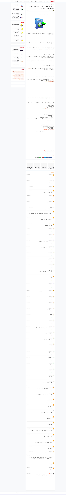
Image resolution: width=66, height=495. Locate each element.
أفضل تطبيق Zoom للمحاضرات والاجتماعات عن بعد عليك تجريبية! (44, 168)
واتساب (19, 72)
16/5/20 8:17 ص (30, 207)
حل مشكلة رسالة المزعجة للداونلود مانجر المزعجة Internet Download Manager (16, 9)
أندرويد (22, 72)
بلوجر (22, 76)
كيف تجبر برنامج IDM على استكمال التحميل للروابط (47, 108)
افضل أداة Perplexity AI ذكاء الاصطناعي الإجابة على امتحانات (15, 57)
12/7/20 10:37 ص (31, 186)
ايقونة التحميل (30, 68)
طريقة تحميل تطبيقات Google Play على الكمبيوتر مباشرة (15, 13)
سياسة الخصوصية (22, 492)
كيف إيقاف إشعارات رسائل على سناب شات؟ (16, 32)
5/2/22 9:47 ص (28, 467)
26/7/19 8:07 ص (28, 234)
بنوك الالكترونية (19, 76)
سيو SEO (19, 74)
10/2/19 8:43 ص (28, 201)
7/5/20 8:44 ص (28, 296)
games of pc (50, 191)
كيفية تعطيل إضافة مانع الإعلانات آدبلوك (16, 5)
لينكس (22, 79)
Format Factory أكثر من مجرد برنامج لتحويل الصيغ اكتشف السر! (51, 168)
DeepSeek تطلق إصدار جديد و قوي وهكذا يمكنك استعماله (15, 61)
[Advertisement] (40, 88)
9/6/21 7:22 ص (30, 446)
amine (51, 441)
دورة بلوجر (22, 74)
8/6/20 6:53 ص (28, 308)
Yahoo (19, 79)
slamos (51, 218)
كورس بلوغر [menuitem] (16, 1)
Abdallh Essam (49, 417)
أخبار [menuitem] (44, 1)
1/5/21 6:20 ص (28, 440)
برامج (48, 4)
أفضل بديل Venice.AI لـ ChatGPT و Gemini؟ (16, 53)
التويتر (16, 75)
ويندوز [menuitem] (21, 1)
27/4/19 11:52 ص (28, 217)
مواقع (13, 71)
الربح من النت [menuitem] (40, 1)
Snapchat (19, 78)
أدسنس (14, 72)
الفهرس (12, 492)
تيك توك (14, 75)
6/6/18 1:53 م (28, 174)
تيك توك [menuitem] (36, 1)
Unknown (50, 174)
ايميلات (16, 74)
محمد (51, 180)
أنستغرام (19, 75)
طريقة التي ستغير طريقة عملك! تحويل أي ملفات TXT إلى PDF (30, 168)
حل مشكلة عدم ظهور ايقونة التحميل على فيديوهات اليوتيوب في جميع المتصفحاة (43, 49)
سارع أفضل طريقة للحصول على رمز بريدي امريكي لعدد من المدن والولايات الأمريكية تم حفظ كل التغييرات (15, 17)
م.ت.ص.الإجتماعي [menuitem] (26, 1)
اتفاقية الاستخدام (16, 492)
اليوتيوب (18, 71)
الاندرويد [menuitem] (32, 1)
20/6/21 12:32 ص (31, 451)
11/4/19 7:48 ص (28, 211)
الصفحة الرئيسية (51, 4)
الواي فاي (22, 78)
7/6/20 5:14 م (28, 302)
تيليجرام (15, 76)
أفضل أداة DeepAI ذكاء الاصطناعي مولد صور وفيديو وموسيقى (15, 50)
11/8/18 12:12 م (28, 180)
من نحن (27, 492)
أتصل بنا (30, 492)
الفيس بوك (22, 71)
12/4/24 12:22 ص (28, 473)
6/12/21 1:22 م (28, 455)
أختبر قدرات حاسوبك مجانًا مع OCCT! (37, 168)
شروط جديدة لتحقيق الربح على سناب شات (15, 25)
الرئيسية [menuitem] (47, 1)
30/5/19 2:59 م (28, 228)
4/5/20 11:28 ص (28, 290)
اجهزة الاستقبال (14, 78)
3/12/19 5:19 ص (30, 223)
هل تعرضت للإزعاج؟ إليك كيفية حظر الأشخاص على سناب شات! (16, 40)
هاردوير (22, 75)
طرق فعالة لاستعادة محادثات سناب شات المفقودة (16, 36)
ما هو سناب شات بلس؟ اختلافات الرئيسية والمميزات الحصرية (15, 29)
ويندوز (17, 72)
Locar (51, 314)
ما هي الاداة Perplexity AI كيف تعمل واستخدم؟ (16, 64)
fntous (51, 276)
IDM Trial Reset (47, 151)
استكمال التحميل (45, 97)
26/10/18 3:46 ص (28, 195)
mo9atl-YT (50, 357)
